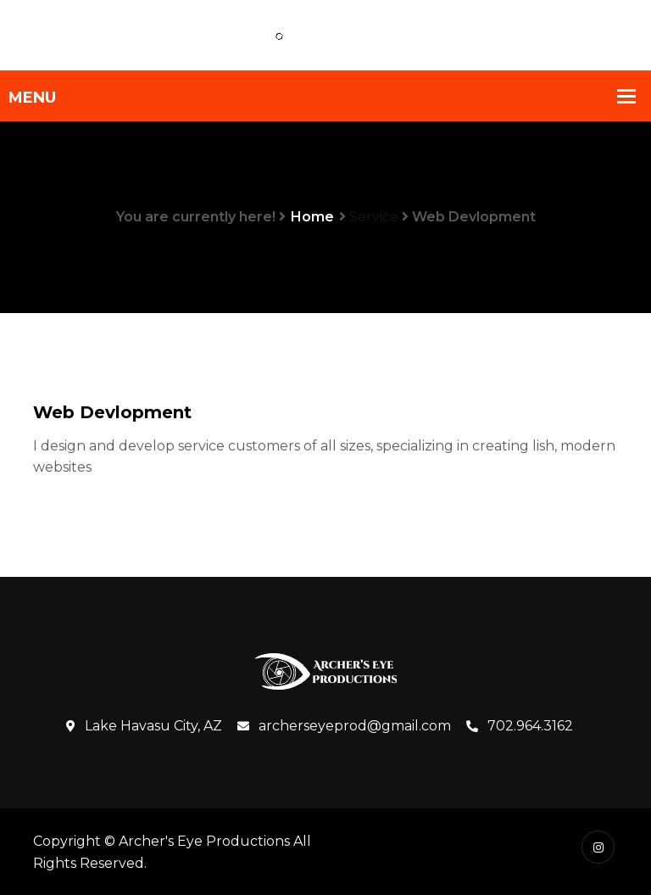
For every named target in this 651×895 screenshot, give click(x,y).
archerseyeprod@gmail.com (344, 726)
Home (312, 217)
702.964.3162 (519, 726)
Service (373, 217)
